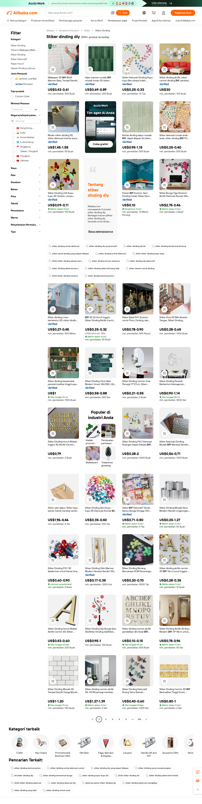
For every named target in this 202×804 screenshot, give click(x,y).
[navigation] (25, 375)
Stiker (87, 30)
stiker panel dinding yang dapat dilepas (69, 253)
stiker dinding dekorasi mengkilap (139, 783)
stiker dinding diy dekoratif (140, 261)
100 (139, 719)
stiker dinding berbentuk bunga (56, 775)
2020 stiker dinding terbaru (63, 276)
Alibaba (50, 30)
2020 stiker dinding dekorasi (26, 783)
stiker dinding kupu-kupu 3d (93, 775)
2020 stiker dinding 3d (127, 775)
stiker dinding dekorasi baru (63, 268)
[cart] (154, 13)
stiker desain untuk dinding (140, 268)
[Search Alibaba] (78, 13)
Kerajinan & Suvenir (69, 30)
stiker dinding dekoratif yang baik (102, 268)
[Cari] (123, 12)
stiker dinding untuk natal (56, 790)
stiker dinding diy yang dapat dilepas (109, 768)
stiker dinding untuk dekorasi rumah (65, 768)
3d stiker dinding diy (22, 775)
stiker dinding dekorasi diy (62, 783)
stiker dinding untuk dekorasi (64, 246)
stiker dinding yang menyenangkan (153, 768)
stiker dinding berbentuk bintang (169, 246)
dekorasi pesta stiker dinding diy (99, 783)
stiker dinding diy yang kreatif (101, 246)
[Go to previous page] (92, 719)
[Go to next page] (146, 719)
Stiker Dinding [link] (102, 30)
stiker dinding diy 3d (134, 246)
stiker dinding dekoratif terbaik (162, 775)
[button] (113, 13)
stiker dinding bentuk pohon (99, 276)
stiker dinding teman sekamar (104, 261)
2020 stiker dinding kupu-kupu (148, 253)
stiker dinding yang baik (24, 790)
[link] (197, 772)
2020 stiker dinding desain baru (65, 261)
